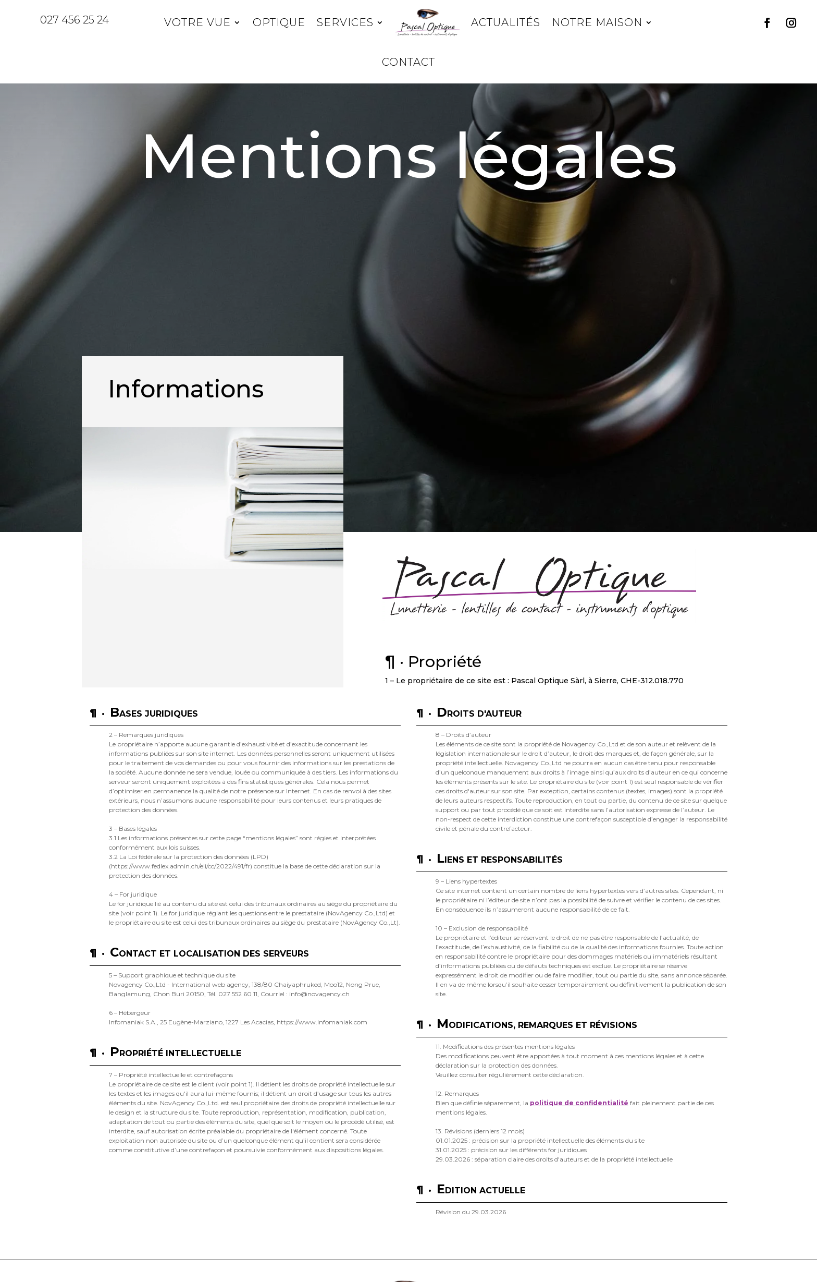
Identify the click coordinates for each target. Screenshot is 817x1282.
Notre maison (597, 22)
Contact (408, 62)
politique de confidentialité (579, 1103)
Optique (279, 22)
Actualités (505, 22)
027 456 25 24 (74, 20)
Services (345, 22)
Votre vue (197, 22)
